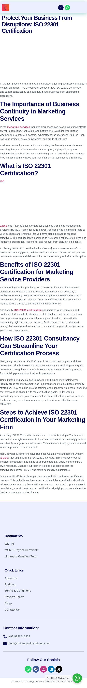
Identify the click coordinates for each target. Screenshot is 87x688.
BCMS (4, 457)
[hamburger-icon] (5, 7)
